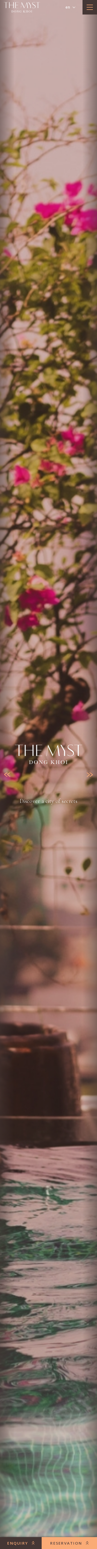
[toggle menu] (90, 7)
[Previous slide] (7, 774)
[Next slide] (90, 774)
